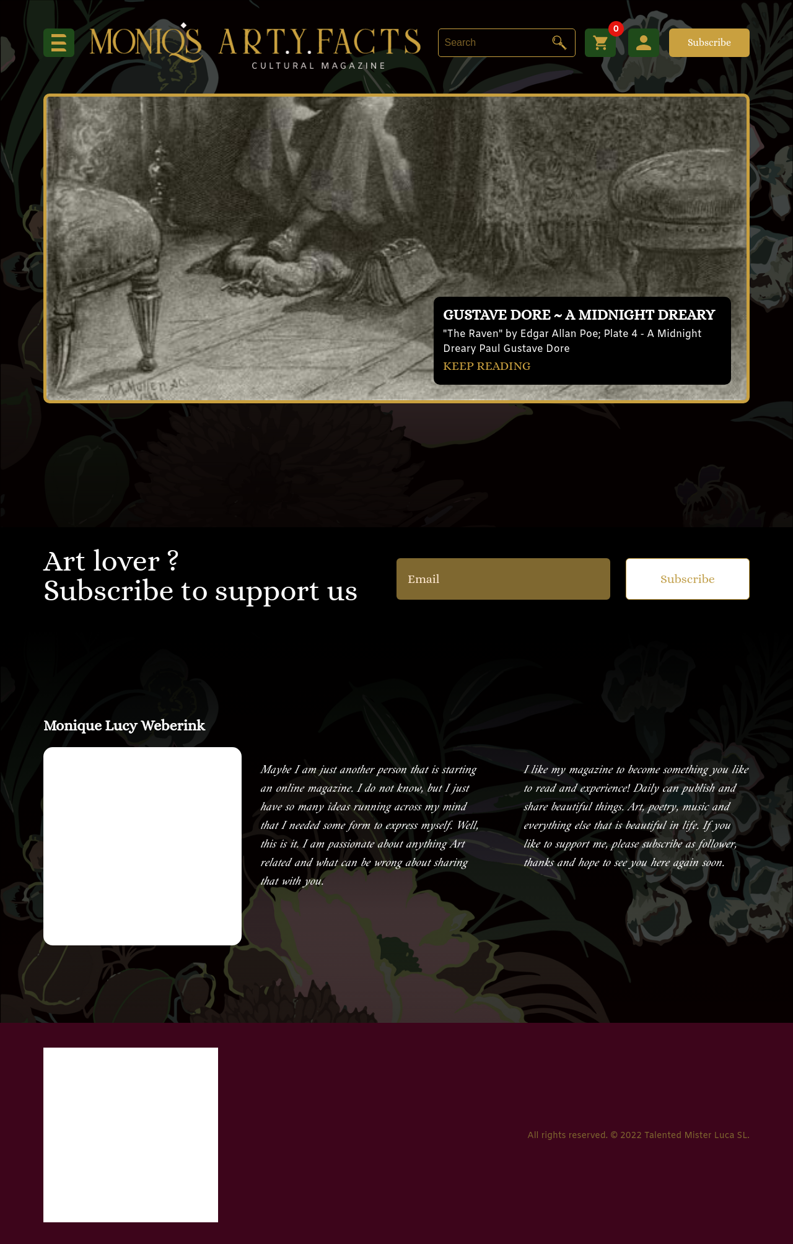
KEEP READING (487, 366)
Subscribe (709, 42)
